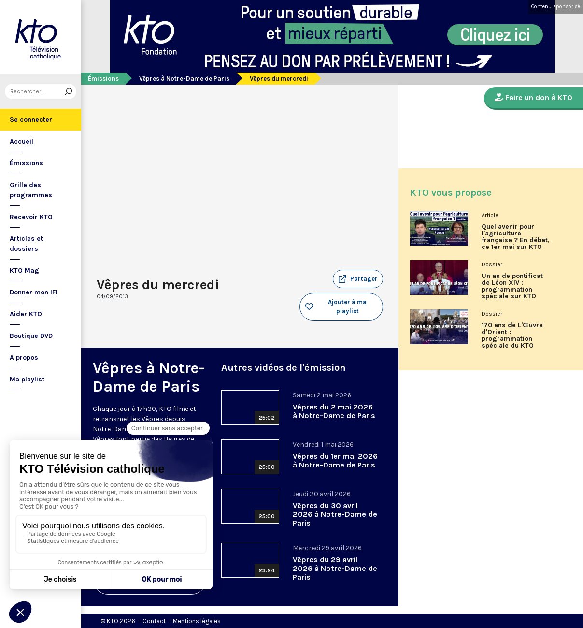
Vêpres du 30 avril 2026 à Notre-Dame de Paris (335, 514)
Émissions (26, 163)
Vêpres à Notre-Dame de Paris (184, 78)
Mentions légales (197, 621)
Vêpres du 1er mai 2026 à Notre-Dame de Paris (335, 460)
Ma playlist (27, 379)
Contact (154, 621)
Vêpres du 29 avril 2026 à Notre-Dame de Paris (335, 568)
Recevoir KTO (31, 217)
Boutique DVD (31, 336)
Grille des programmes (31, 190)
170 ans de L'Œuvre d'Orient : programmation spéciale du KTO (512, 335)
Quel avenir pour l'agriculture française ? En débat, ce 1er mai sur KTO (516, 236)
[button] (358, 279)
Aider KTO (26, 314)
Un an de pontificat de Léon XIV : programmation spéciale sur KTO (512, 286)
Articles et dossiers (26, 243)
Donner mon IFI (33, 292)
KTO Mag (24, 270)
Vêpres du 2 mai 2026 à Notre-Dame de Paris (334, 411)
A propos (24, 357)
